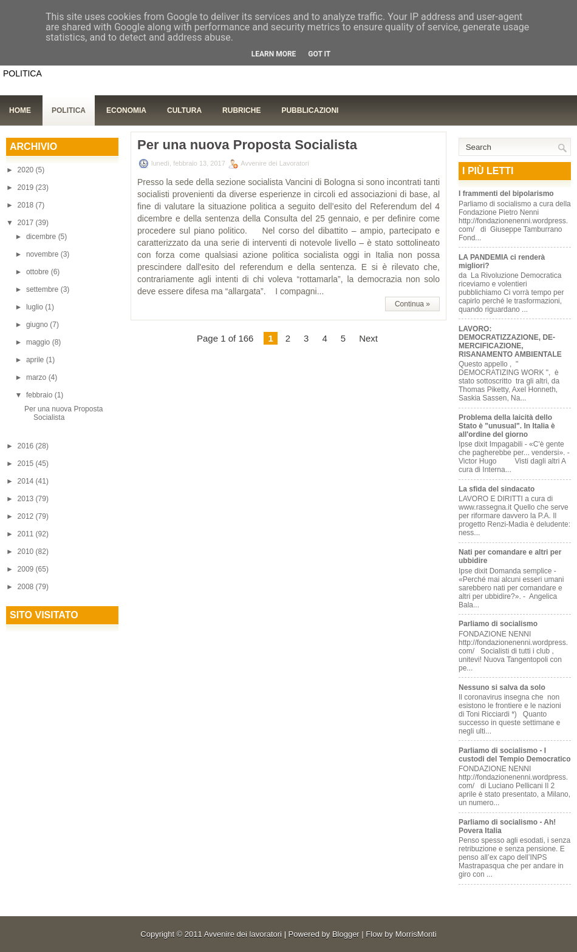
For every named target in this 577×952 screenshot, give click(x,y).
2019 (27, 187)
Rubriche (241, 110)
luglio (35, 307)
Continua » (412, 304)
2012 (27, 516)
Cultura (184, 110)
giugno (38, 324)
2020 (27, 170)
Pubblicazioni (309, 110)
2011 (27, 534)
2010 (27, 551)
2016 (27, 446)
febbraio (40, 395)
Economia (126, 110)
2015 (27, 463)
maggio (39, 342)
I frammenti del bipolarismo (506, 193)
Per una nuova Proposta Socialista (63, 413)
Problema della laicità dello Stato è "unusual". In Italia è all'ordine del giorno (507, 426)
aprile (36, 360)
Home (20, 110)
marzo (37, 377)
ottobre (38, 272)
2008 (27, 586)
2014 (27, 481)
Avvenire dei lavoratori (243, 934)
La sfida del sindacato (496, 489)
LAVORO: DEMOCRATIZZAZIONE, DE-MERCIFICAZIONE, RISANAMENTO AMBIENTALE (510, 342)
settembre (43, 289)
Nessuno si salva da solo (502, 687)
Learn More (273, 54)
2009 (27, 569)
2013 (27, 499)
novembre (43, 254)
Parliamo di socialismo (498, 623)
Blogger (346, 934)
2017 (27, 222)
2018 (27, 205)
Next (368, 338)
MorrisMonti (416, 934)
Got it (319, 54)
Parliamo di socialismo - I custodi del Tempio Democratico (514, 754)
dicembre (42, 236)
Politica (69, 110)
